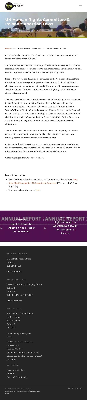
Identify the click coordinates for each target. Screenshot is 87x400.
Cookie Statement (10, 391)
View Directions (14, 271)
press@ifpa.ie (13, 345)
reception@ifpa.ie (22, 333)
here (75, 179)
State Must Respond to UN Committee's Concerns (32, 183)
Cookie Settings (22, 391)
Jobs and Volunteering (17, 377)
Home (8, 48)
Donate (10, 373)
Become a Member (15, 370)
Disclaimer (31, 391)
